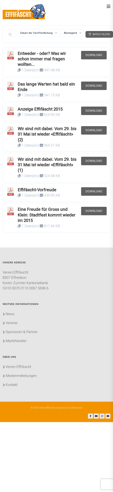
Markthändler (16, 341)
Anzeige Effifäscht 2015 (40, 109)
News (10, 314)
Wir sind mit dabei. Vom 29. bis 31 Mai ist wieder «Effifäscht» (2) (47, 134)
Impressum (62, 407)
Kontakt (12, 385)
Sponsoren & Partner (22, 332)
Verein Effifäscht (18, 367)
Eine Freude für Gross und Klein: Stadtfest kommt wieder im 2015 (46, 215)
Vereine (11, 323)
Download (93, 55)
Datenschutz (76, 407)
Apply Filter (99, 34)
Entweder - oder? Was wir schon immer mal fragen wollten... (42, 59)
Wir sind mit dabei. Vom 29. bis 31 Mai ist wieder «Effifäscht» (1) (47, 165)
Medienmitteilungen (21, 376)
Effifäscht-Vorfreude (37, 189)
